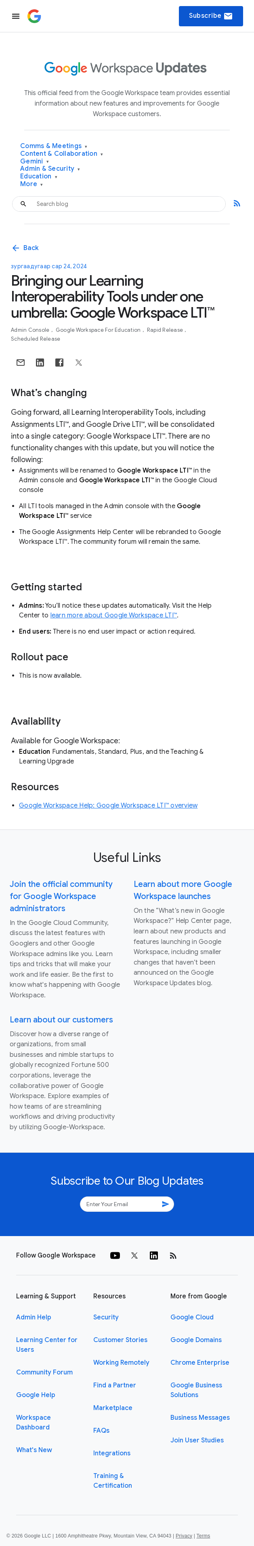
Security (106, 1317)
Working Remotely (121, 1363)
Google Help (35, 1395)
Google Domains (196, 1340)
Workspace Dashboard (33, 1422)
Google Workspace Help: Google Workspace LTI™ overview (108, 806)
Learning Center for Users (47, 1345)
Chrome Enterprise (199, 1363)
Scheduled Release (35, 338)
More (31, 184)
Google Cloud (192, 1317)
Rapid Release (166, 330)
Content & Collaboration (61, 154)
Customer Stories (120, 1340)
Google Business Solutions (196, 1390)
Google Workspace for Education (99, 330)
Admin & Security (50, 169)
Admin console (31, 330)
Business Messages (200, 1418)
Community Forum (44, 1372)
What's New (34, 1450)
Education (38, 176)
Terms (203, 1536)
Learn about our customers (61, 1020)
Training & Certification (112, 1481)
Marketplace (112, 1408)
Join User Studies (197, 1440)
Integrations (111, 1453)
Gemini (34, 161)
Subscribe (211, 16)
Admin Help (33, 1317)
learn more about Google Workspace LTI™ (113, 615)
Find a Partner (114, 1385)
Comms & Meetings (54, 146)
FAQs (101, 1431)
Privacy (184, 1536)
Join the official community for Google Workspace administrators (61, 896)
